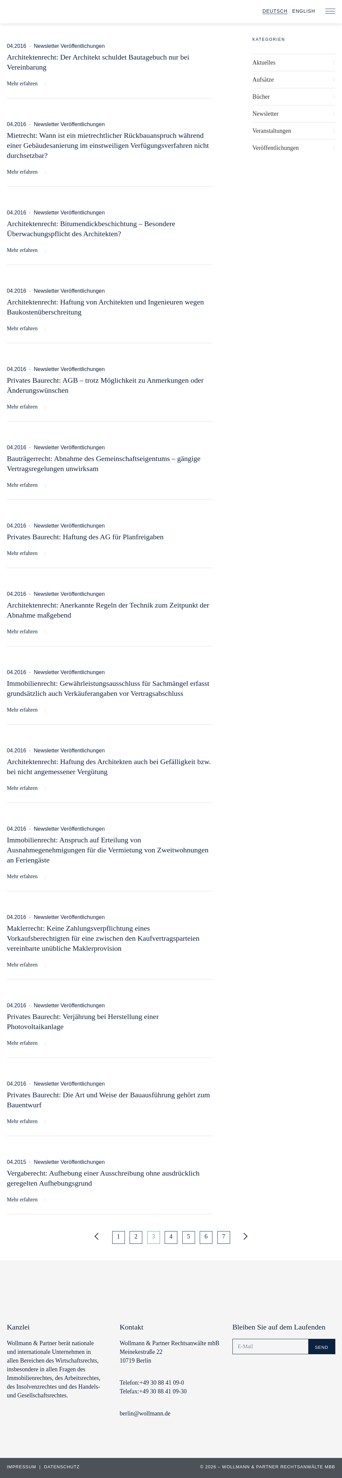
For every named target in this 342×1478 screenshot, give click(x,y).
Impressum (22, 1466)
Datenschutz (62, 1466)
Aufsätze (263, 79)
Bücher (261, 96)
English (303, 11)
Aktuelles (264, 62)
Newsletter (265, 113)
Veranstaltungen (271, 130)
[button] (330, 11)
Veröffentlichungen (275, 148)
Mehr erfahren (22, 83)
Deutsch (275, 11)
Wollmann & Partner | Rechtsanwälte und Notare (52, 13)
